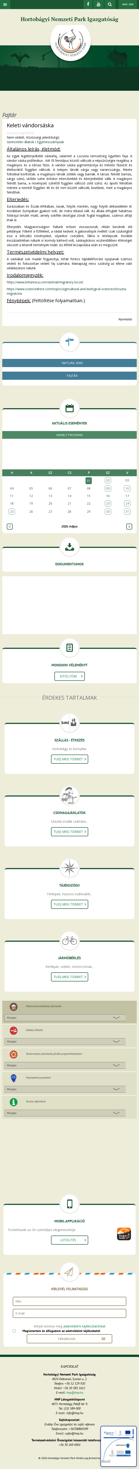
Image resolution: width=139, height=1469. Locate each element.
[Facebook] (88, 4)
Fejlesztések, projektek (38, 1077)
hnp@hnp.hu (74, 1393)
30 (108, 511)
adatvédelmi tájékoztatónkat (84, 1326)
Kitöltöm (68, 676)
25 (12, 511)
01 (88, 480)
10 (127, 488)
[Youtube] (98, 4)
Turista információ (36, 1101)
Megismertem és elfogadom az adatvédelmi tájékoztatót (61, 1331)
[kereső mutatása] (110, 4)
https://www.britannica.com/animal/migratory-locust (45, 282)
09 (108, 488)
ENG (131, 4)
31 (127, 511)
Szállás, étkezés (34, 1030)
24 (127, 503)
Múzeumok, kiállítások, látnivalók (43, 1006)
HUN (124, 4)
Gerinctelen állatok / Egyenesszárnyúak (35, 142)
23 (108, 503)
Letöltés (68, 1240)
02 (108, 480)
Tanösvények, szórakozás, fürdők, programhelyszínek (54, 1053)
